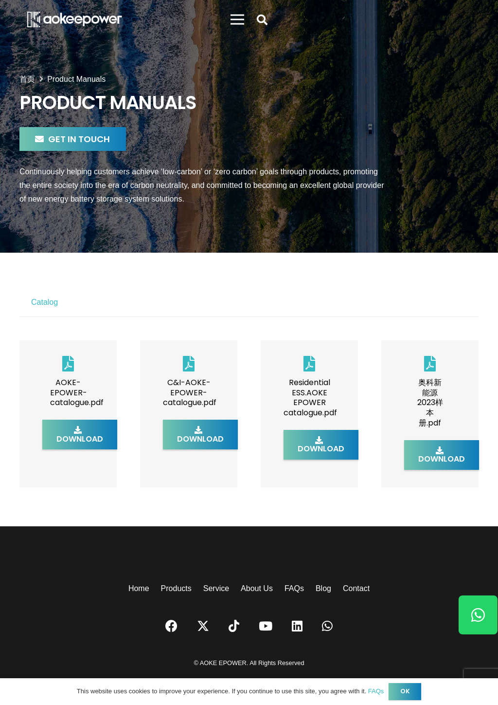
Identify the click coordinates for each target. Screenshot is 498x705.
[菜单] (237, 19)
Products (176, 588)
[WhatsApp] (327, 626)
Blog (323, 588)
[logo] (74, 19)
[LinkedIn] (297, 626)
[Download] (79, 434)
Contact (356, 588)
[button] (262, 20)
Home (138, 588)
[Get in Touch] (72, 139)
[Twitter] (203, 626)
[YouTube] (265, 626)
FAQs (294, 588)
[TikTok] (234, 626)
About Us (257, 588)
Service (216, 588)
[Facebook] (171, 626)
